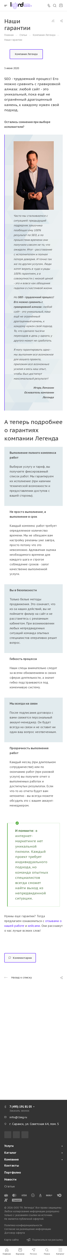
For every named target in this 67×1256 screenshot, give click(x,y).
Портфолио (12, 1172)
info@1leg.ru (18, 1117)
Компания (11, 1159)
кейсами (34, 926)
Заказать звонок (19, 1110)
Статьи (9, 1186)
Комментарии (20, 957)
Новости (10, 1179)
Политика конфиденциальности (23, 1225)
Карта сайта (11, 1239)
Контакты (11, 1165)
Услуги (9, 1146)
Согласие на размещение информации (27, 1229)
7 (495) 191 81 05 (20, 1106)
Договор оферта (14, 1232)
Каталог (10, 1152)
